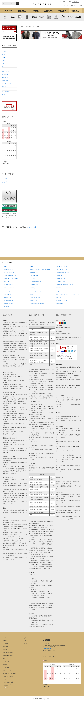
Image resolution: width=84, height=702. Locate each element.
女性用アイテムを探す (48, 10)
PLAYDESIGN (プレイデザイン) (34, 17)
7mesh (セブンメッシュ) (63, 17)
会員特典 (68, 1)
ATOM (7, 688)
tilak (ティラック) (12, 17)
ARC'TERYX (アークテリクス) (5, 17)
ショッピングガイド (77, 6)
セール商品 (5, 643)
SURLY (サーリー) (70, 17)
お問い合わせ (72, 5)
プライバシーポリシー (8, 676)
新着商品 (5, 641)
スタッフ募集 (65, 5)
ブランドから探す (35, 10)
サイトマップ (6, 679)
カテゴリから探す (22, 10)
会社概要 (79, 5)
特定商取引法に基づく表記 (9, 673)
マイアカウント (27, 638)
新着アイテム (8, 10)
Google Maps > (47, 648)
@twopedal (31, 227)
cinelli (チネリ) (77, 17)
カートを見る (26, 641)
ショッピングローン (6, 178)
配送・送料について (8, 655)
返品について (6, 658)
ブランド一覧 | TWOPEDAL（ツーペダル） (9, 182)
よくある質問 (68, 6)
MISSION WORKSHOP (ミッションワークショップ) (48, 17)
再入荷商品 (5, 646)
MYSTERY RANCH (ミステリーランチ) (41, 17)
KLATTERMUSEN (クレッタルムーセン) (19, 17)
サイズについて (7, 661)
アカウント (76, 1)
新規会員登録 (61, 1)
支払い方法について (8, 652)
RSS (4, 688)
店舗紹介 (62, 10)
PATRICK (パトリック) (56, 17)
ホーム (4, 638)
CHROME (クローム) (27, 17)
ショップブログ (75, 10)
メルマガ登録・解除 (8, 682)
